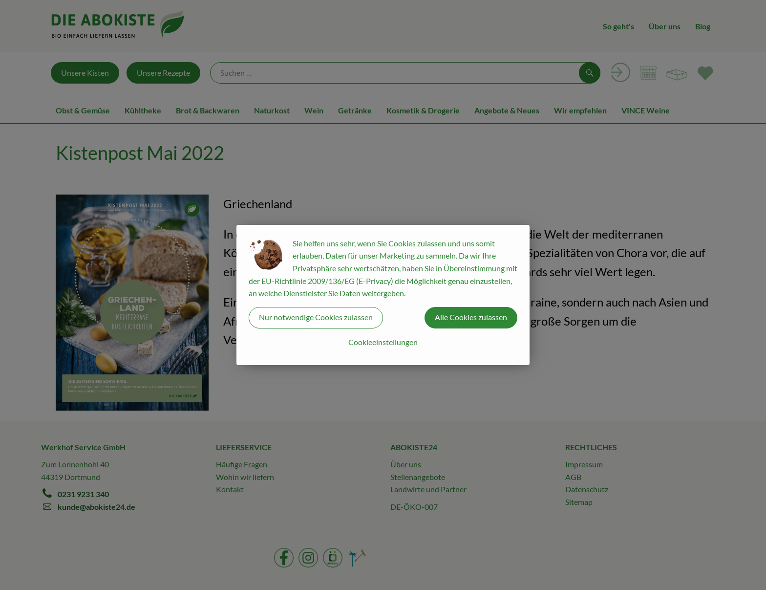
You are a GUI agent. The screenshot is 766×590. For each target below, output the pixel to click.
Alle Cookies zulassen (471, 317)
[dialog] (383, 295)
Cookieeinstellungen (383, 342)
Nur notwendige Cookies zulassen (316, 317)
